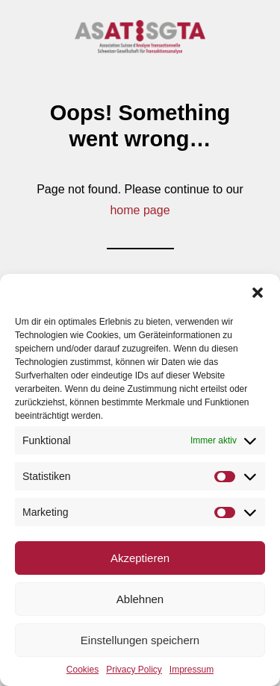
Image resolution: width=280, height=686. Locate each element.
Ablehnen (140, 599)
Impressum (191, 669)
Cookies (82, 669)
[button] (257, 292)
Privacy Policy (134, 669)
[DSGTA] (140, 37)
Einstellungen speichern (140, 640)
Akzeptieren (140, 558)
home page (139, 210)
